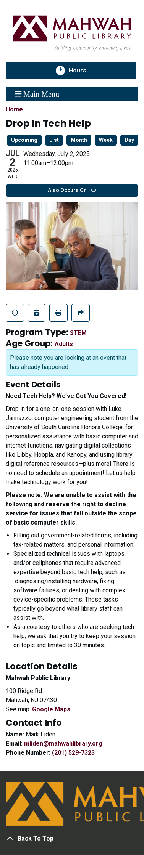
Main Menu (37, 93)
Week (106, 140)
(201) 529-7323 (73, 752)
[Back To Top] (72, 839)
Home (14, 109)
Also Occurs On (72, 190)
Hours (81, 70)
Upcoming (24, 140)
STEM (78, 333)
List (54, 140)
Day (129, 140)
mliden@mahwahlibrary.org (63, 743)
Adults (64, 344)
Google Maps (51, 709)
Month (79, 140)
